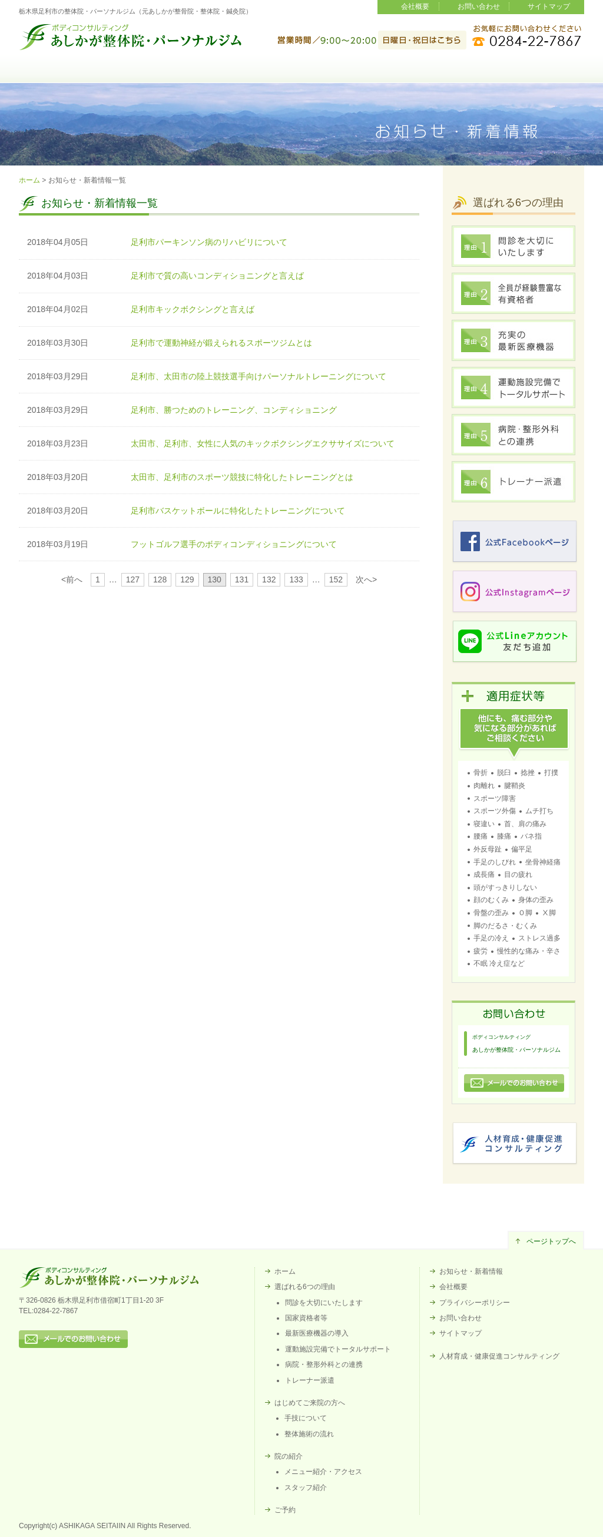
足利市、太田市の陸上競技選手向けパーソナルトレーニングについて (258, 376)
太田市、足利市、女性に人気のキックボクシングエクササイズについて (263, 443)
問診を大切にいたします (324, 1302)
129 (187, 579)
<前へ (71, 579)
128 (160, 579)
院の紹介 (413, 77)
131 (242, 579)
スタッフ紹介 (305, 1487)
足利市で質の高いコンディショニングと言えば (217, 275)
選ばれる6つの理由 (190, 77)
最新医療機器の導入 (317, 1333)
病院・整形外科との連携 (324, 1364)
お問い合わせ (479, 6)
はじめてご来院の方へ (301, 77)
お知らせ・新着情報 (471, 1271)
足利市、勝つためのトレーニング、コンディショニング (234, 410)
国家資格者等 (306, 1318)
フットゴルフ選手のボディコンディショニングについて (234, 544)
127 (133, 579)
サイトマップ (549, 6)
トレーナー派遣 (309, 1380)
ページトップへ (551, 1241)
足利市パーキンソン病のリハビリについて (209, 242)
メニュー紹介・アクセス (323, 1472)
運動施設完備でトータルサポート (338, 1349)
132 (269, 579)
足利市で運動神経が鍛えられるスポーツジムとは (221, 342)
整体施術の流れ (309, 1434)
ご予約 (526, 77)
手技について (305, 1418)
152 (336, 579)
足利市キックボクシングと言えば (192, 309)
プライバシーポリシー (474, 1302)
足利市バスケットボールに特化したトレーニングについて (238, 510)
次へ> (366, 579)
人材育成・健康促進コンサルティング (499, 1356)
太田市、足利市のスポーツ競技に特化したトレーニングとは (242, 477)
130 (214, 579)
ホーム (76, 77)
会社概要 (415, 6)
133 (296, 579)
